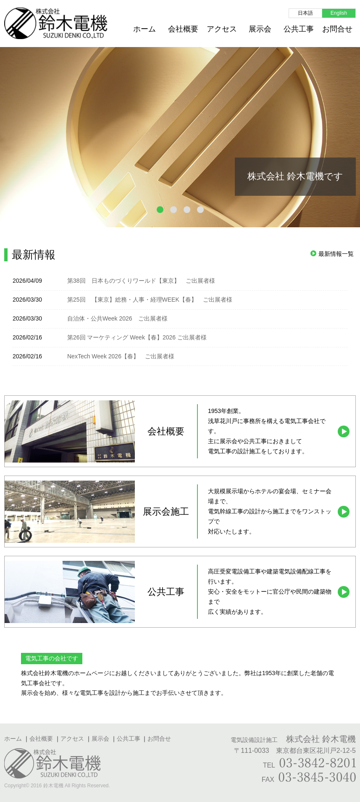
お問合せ (337, 29)
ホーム (144, 29)
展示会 (260, 29)
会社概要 (183, 29)
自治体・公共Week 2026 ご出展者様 (117, 318)
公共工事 (299, 29)
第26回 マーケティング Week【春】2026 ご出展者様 (137, 337)
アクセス (222, 29)
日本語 (305, 13)
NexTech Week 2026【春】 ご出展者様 (120, 356)
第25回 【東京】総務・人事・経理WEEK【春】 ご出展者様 (149, 299)
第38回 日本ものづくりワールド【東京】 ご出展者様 (141, 280)
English (339, 13)
